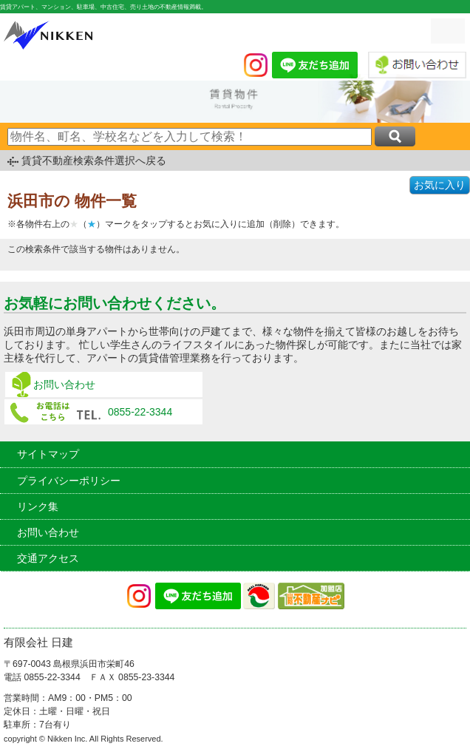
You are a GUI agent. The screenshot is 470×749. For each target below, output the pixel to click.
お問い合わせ (64, 384)
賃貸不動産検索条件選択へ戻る (93, 160)
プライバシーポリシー (68, 481)
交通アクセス (48, 558)
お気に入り (440, 185)
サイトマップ (48, 454)
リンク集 (37, 506)
